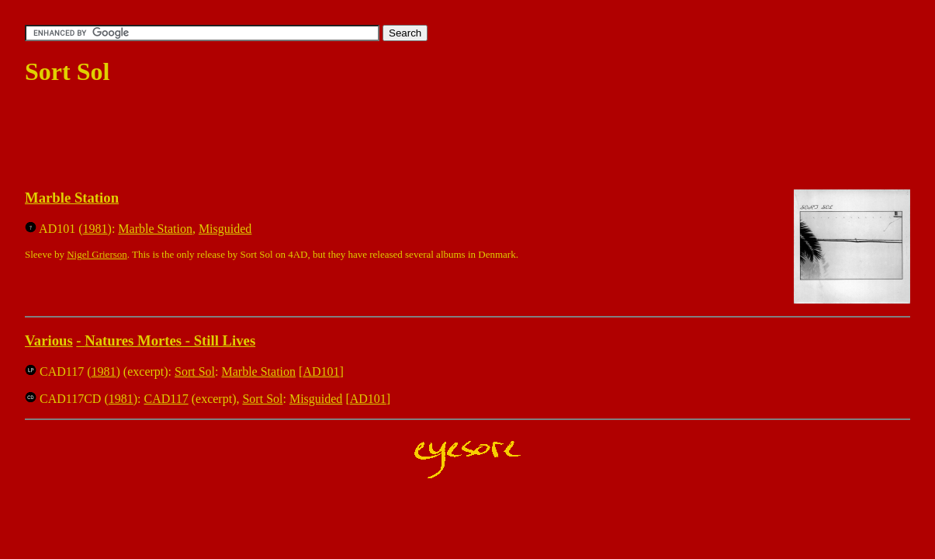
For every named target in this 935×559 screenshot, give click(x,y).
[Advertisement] (307, 138)
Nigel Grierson (97, 254)
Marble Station (72, 197)
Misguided (225, 228)
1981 (95, 228)
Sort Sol (195, 371)
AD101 (321, 371)
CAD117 (166, 398)
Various (49, 340)
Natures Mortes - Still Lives (170, 340)
